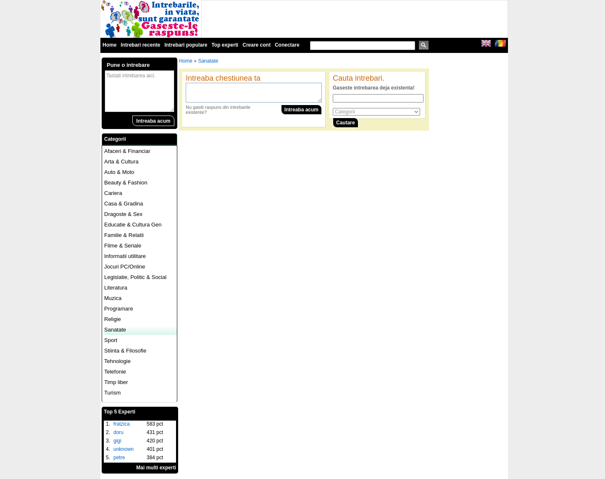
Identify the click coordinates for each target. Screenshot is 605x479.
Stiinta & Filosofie (125, 350)
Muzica (112, 298)
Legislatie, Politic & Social (135, 277)
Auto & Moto (119, 172)
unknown (123, 449)
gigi (117, 441)
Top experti (224, 45)
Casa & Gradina (123, 203)
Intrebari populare (185, 45)
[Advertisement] (355, 19)
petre (119, 458)
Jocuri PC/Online (124, 266)
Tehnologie (117, 361)
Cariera (113, 193)
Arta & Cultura (121, 161)
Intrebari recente (140, 45)
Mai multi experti (156, 468)
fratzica (121, 424)
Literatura (115, 287)
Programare (118, 308)
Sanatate (115, 329)
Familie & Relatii (124, 235)
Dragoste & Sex (123, 214)
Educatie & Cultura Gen (133, 224)
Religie (112, 319)
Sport (110, 340)
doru (118, 432)
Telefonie (115, 371)
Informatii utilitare (125, 256)
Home (109, 45)
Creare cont (256, 45)
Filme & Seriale (122, 245)
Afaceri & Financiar (127, 151)
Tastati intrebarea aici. (139, 91)
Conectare (287, 45)
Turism (112, 393)
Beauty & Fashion (125, 182)
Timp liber (116, 382)
